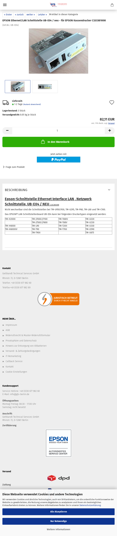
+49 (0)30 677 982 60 (29, 391)
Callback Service (14, 361)
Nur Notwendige (58, 521)
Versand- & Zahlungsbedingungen (23, 351)
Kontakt (10, 366)
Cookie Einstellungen (16, 371)
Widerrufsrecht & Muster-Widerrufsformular (28, 335)
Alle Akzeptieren (58, 511)
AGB (8, 330)
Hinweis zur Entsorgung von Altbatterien (26, 345)
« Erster (8, 14)
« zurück (19, 14)
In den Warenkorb (54, 141)
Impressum (11, 325)
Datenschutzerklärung (90, 505)
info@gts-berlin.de (19, 394)
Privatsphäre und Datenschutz (21, 340)
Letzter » (42, 14)
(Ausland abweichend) (32, 104)
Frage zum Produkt (15, 167)
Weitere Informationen (58, 529)
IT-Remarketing (13, 356)
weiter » (31, 14)
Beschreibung (16, 190)
